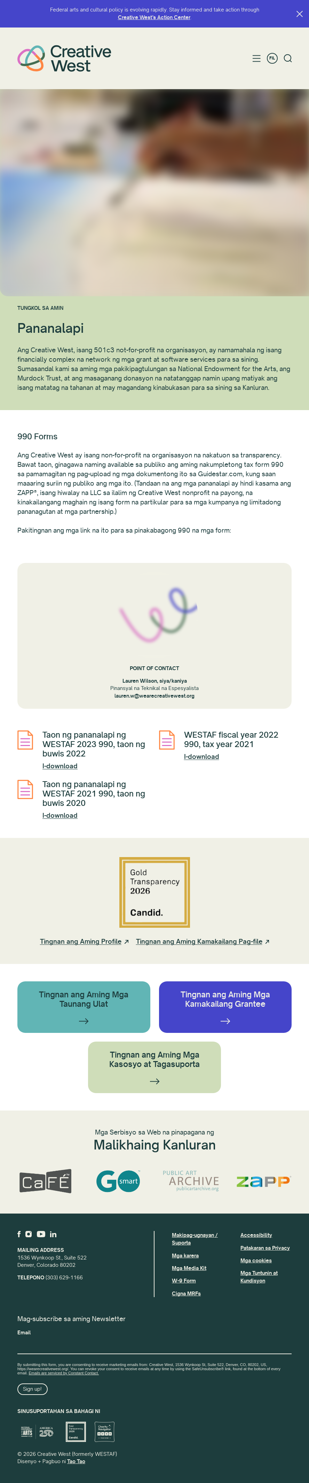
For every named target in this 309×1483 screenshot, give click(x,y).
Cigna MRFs (186, 1293)
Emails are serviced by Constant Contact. (64, 1373)
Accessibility (256, 1235)
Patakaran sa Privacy (265, 1248)
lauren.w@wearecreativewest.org (154, 696)
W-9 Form (184, 1281)
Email (24, 1332)
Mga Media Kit (189, 1268)
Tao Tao (76, 1461)
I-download (60, 766)
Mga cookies (256, 1260)
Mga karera (185, 1256)
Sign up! (32, 1389)
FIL (272, 58)
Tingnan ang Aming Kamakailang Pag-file (199, 941)
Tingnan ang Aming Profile (80, 941)
